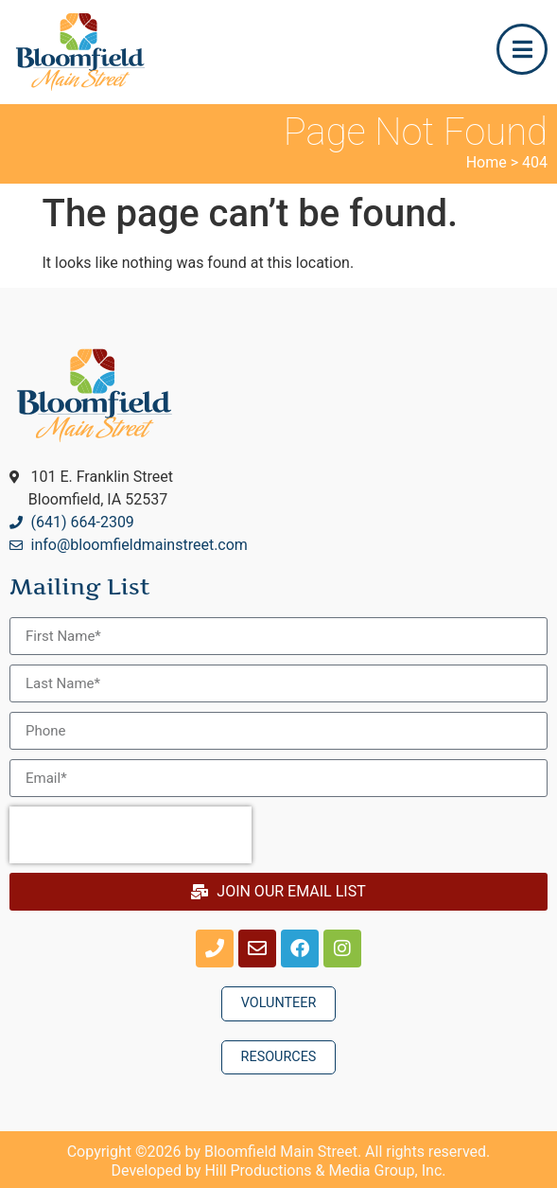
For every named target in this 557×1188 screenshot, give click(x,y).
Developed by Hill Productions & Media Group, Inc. (279, 1170)
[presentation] (130, 835)
